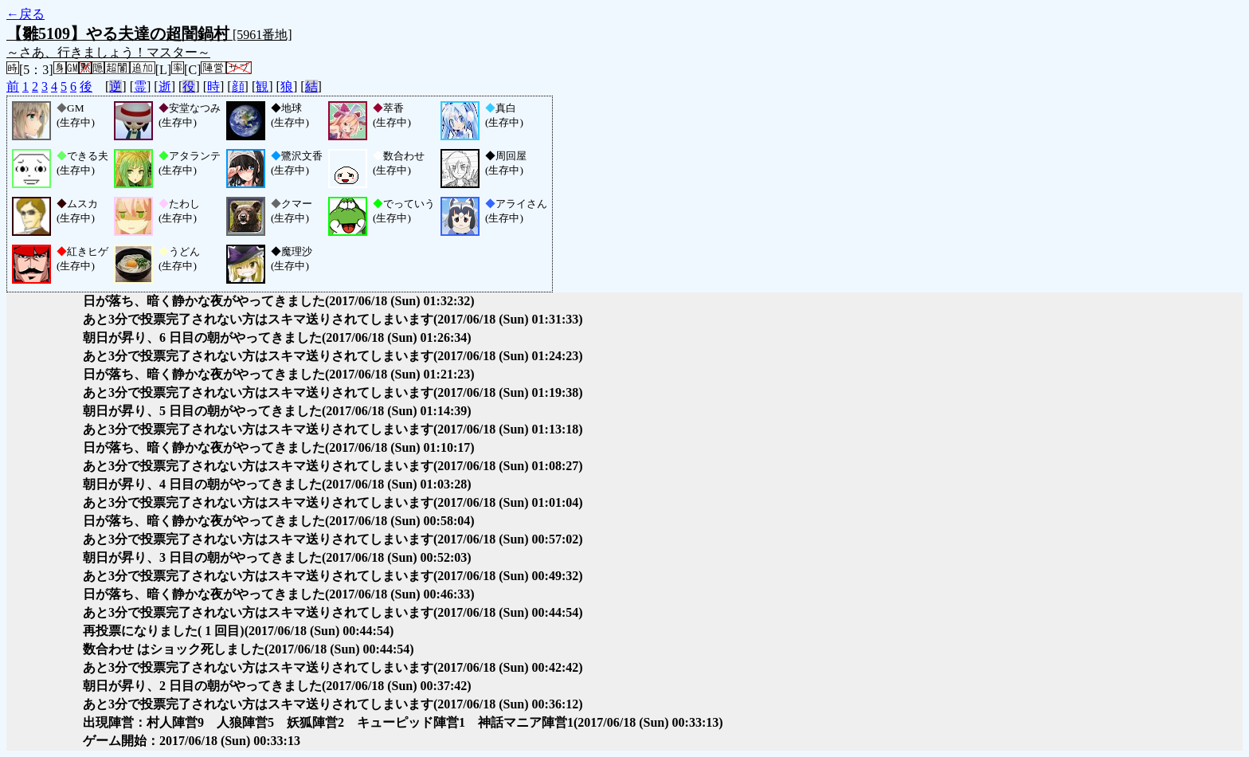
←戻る (25, 14)
